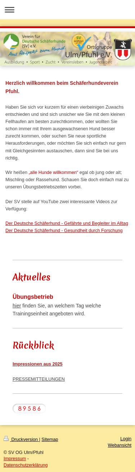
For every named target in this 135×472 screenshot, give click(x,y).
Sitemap (49, 439)
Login (125, 438)
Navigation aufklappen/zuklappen (67, 9)
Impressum (15, 458)
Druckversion (21, 439)
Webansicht (119, 445)
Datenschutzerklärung (26, 465)
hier (17, 306)
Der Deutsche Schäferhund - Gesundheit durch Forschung (64, 230)
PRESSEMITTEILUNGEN (39, 379)
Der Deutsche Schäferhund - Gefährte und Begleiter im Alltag (66, 223)
